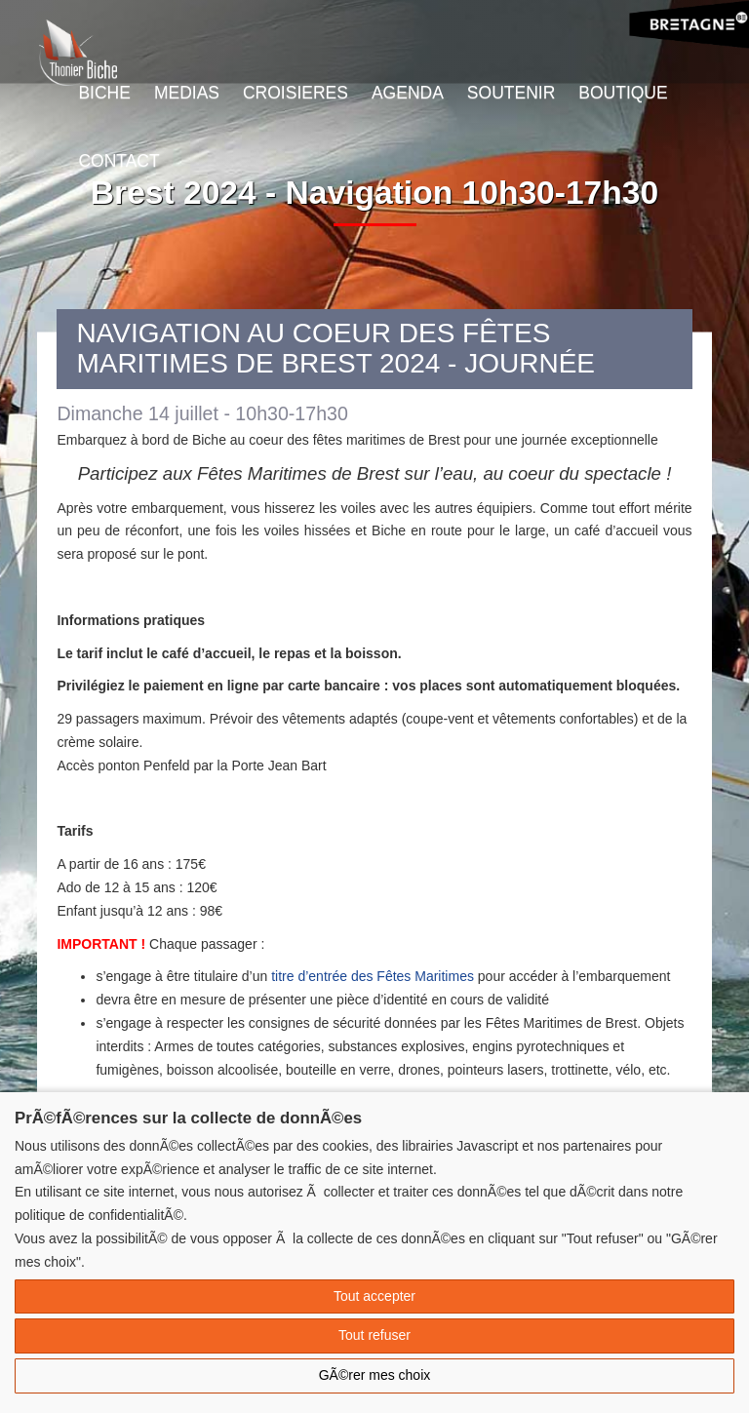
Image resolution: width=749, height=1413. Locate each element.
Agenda (408, 92)
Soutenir (511, 92)
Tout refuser (374, 1335)
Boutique (622, 92)
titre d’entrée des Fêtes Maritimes (372, 976)
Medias (186, 92)
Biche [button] (104, 92)
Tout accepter (374, 1296)
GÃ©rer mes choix (375, 1375)
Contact (118, 161)
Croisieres (295, 92)
